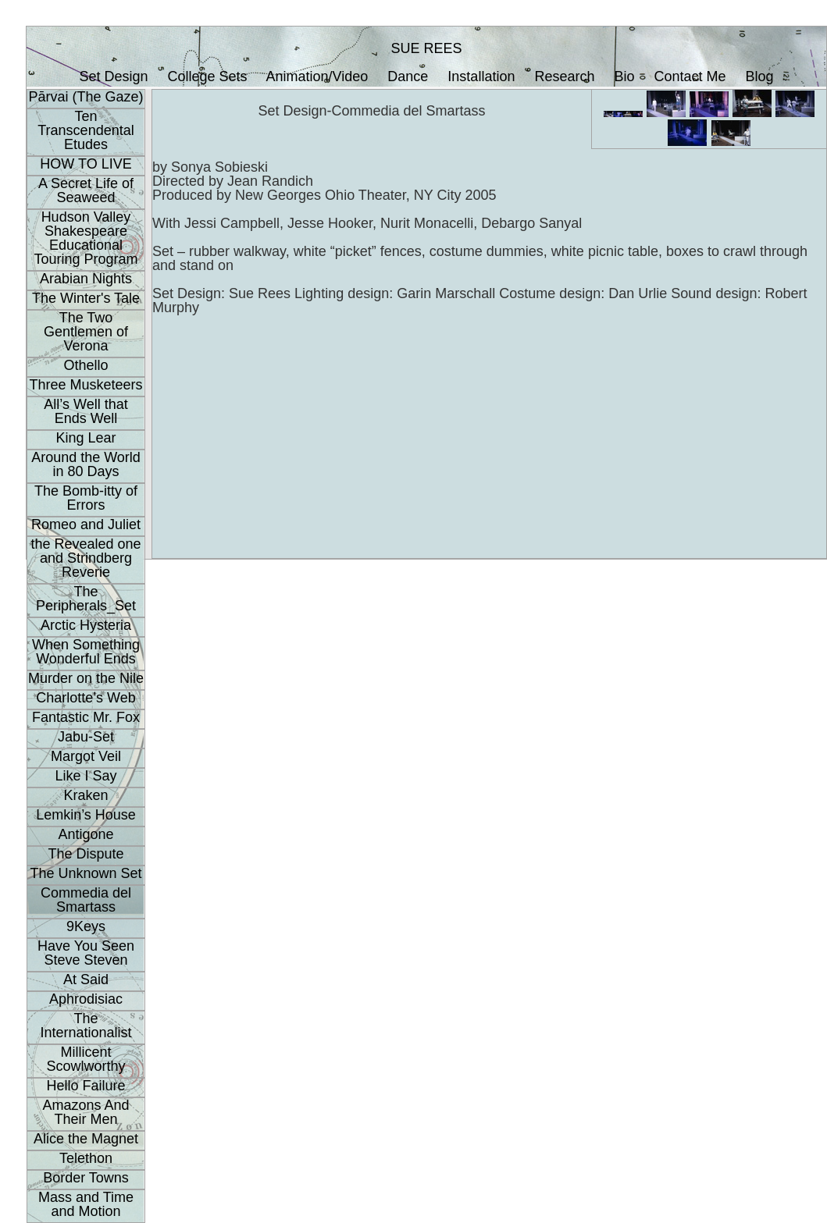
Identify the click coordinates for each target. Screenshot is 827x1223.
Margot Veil (86, 756)
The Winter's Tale (86, 298)
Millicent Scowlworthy (85, 1059)
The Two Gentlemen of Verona (86, 332)
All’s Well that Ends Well (85, 411)
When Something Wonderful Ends (86, 652)
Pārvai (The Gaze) (85, 97)
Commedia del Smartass (86, 900)
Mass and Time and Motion (86, 1204)
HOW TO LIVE (85, 164)
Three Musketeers (85, 385)
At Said (86, 979)
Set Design (113, 76)
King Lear (85, 438)
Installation (481, 76)
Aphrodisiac (86, 999)
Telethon (85, 1158)
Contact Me (690, 76)
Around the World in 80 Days (86, 464)
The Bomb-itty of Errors (85, 498)
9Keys (85, 926)
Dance (407, 76)
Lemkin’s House (86, 815)
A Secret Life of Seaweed (86, 190)
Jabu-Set (86, 737)
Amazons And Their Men (85, 1112)
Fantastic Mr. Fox (86, 717)
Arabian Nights (86, 278)
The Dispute (85, 854)
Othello (85, 365)
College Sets (207, 76)
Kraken (85, 795)
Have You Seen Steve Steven (85, 953)
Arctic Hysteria (86, 625)
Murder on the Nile (86, 678)
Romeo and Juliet (86, 524)
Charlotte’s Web (85, 698)
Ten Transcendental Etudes (85, 130)
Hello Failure (85, 1085)
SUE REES (426, 48)
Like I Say (85, 776)
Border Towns (86, 1178)
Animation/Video (317, 76)
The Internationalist (85, 1025)
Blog (760, 76)
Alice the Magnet (86, 1139)
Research (564, 76)
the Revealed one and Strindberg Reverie (85, 558)
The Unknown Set (85, 873)
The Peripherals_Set (86, 598)
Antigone (85, 834)
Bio (625, 76)
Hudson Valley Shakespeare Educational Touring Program (85, 238)
